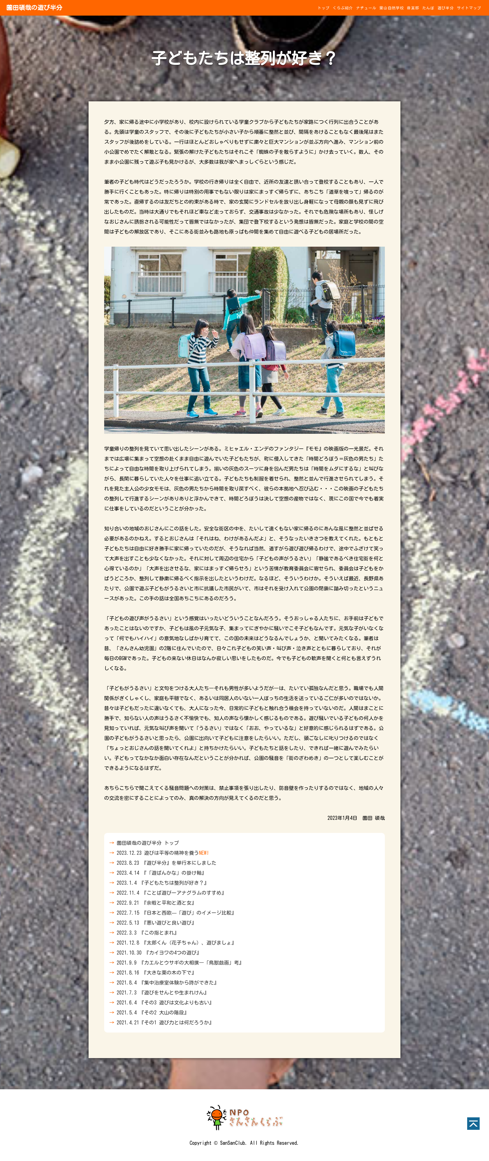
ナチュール (366, 8)
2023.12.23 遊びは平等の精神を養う (163, 852)
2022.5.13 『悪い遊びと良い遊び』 (156, 922)
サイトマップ (469, 8)
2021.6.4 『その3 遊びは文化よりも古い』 (165, 1002)
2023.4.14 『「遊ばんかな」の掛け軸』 (161, 872)
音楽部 (413, 8)
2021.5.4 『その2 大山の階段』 (153, 1012)
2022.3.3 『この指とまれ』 (148, 932)
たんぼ (428, 8)
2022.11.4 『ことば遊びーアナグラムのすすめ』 (171, 892)
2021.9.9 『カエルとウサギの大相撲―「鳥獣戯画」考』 (180, 962)
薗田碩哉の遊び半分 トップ (148, 842)
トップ (323, 8)
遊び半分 (446, 8)
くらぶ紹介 (343, 8)
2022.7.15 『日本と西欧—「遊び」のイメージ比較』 (176, 912)
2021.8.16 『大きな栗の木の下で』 (156, 972)
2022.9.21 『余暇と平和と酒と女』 (156, 902)
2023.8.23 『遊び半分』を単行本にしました (166, 862)
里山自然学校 (392, 8)
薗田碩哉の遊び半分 (34, 7)
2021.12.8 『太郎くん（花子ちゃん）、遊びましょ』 (176, 942)
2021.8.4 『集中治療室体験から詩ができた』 (168, 982)
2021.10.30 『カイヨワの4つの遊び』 (159, 952)
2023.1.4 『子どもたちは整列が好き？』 (163, 882)
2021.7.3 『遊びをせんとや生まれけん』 (163, 992)
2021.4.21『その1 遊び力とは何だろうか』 (165, 1022)
